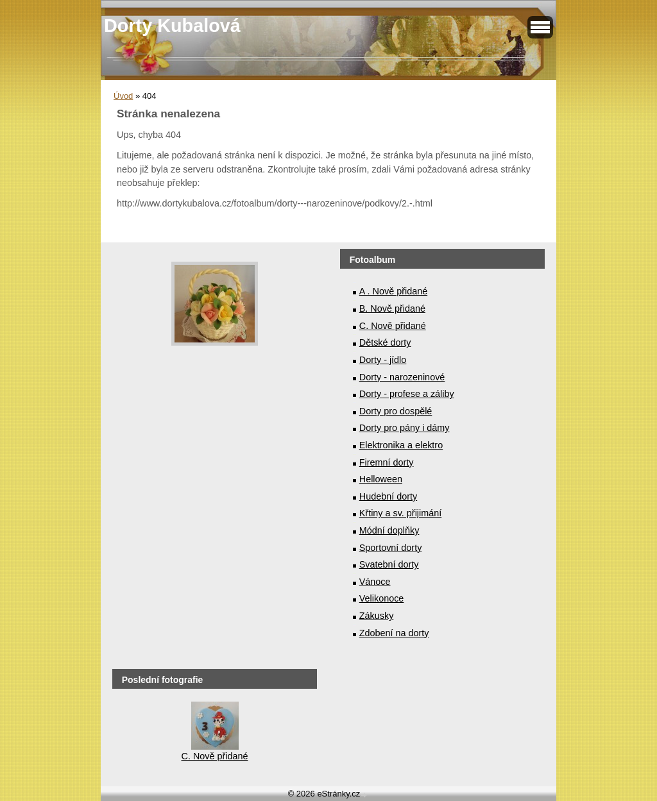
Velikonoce (381, 598)
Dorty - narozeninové (402, 377)
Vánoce (375, 582)
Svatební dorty (389, 564)
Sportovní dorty (390, 548)
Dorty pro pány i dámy (404, 428)
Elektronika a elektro (401, 445)
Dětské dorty (385, 342)
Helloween (380, 479)
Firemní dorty (386, 462)
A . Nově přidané (393, 291)
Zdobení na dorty (394, 633)
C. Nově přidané (392, 326)
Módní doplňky (389, 530)
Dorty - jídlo (383, 360)
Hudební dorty (388, 496)
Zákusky (376, 616)
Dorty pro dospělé (395, 411)
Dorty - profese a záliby (406, 394)
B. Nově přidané (392, 308)
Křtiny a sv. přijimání (400, 513)
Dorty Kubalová (172, 25)
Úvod (123, 96)
